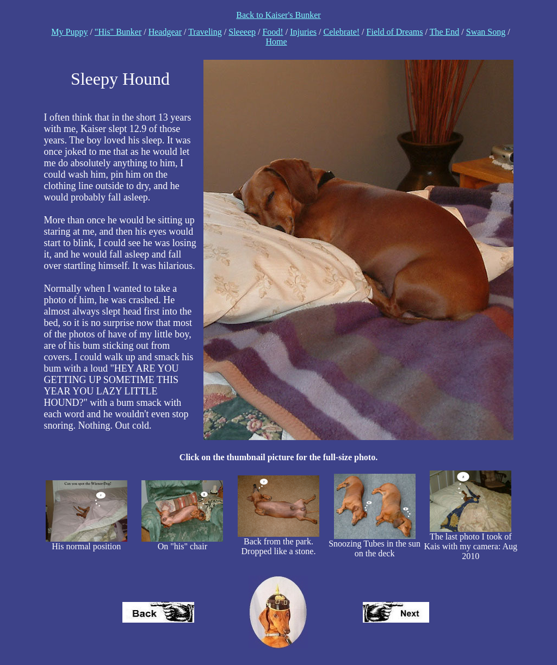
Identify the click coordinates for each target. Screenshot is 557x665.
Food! (272, 31)
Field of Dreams (395, 31)
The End (445, 31)
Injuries (303, 31)
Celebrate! (341, 31)
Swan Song (485, 31)
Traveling (205, 31)
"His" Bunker (118, 31)
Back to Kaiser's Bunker (278, 15)
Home (276, 41)
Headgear (165, 31)
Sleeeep (242, 31)
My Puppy (69, 31)
